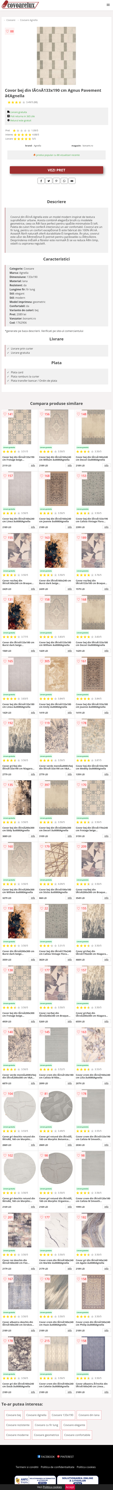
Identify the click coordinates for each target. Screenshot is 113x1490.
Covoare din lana (89, 1415)
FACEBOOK (46, 1457)
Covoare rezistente (17, 1425)
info (33, 465)
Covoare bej (13, 1415)
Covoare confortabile (77, 1435)
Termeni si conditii (27, 1467)
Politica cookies (86, 1467)
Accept (70, 1487)
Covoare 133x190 (62, 1415)
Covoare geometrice (46, 1435)
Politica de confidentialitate (57, 1467)
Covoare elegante (74, 1425)
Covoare (10, 20)
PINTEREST (65, 1457)
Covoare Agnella (28, 20)
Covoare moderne (17, 1435)
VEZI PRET (56, 169)
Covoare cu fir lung (46, 1425)
